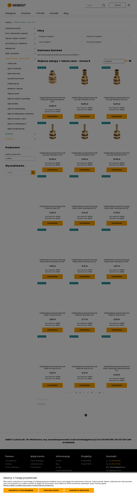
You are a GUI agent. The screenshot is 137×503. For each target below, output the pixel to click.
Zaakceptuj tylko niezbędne (21, 490)
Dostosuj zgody (51, 490)
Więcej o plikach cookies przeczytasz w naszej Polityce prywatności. (28, 485)
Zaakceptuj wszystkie (79, 490)
